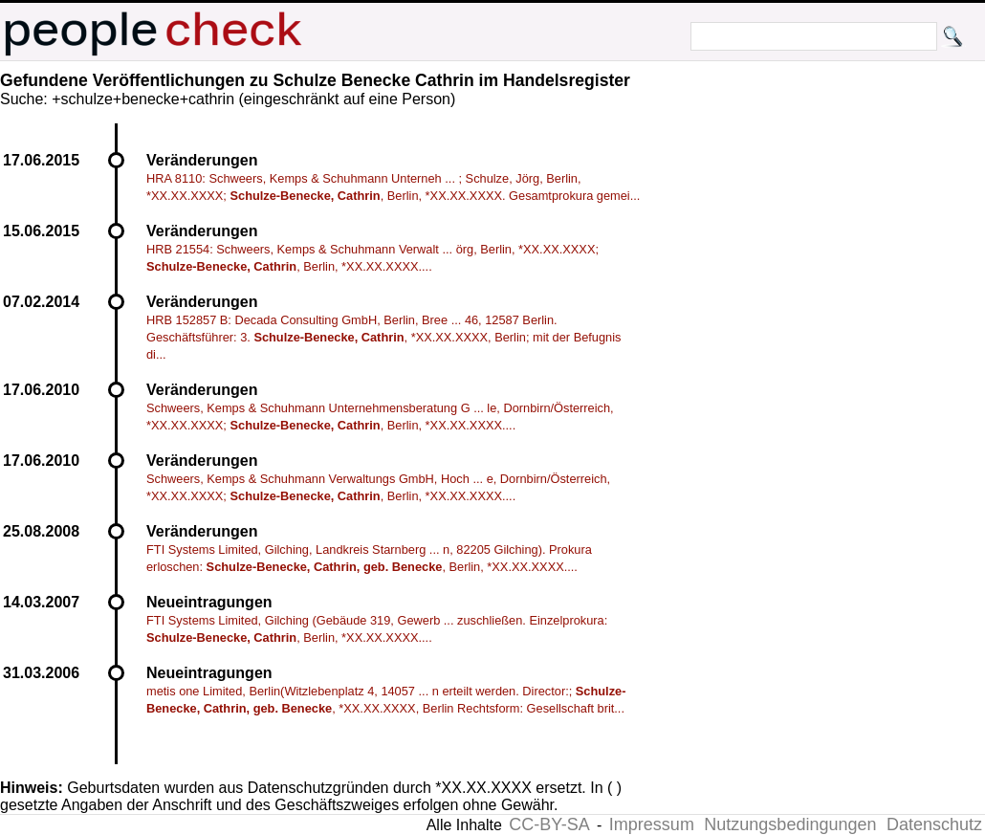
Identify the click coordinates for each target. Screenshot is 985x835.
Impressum (651, 824)
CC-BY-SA (549, 824)
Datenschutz (934, 824)
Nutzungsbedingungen (790, 824)
